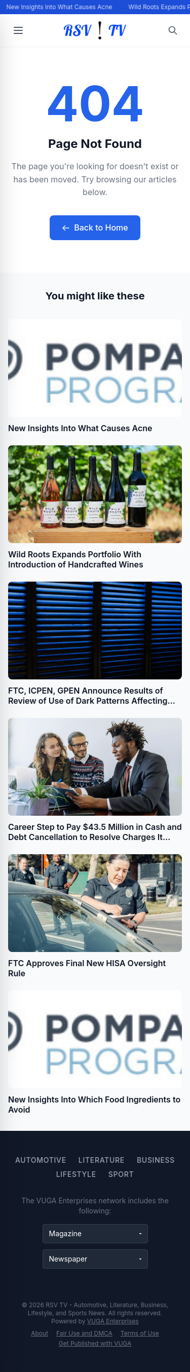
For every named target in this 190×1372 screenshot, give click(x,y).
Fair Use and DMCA (84, 1333)
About (39, 1333)
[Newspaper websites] (95, 1259)
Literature (102, 1160)
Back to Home (95, 227)
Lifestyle (76, 1174)
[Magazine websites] (95, 1233)
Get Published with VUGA (95, 1343)
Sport (121, 1174)
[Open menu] (18, 30)
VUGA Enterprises (113, 1321)
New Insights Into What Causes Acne (59, 7)
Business (156, 1160)
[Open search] (173, 30)
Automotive (40, 1160)
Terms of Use (140, 1333)
